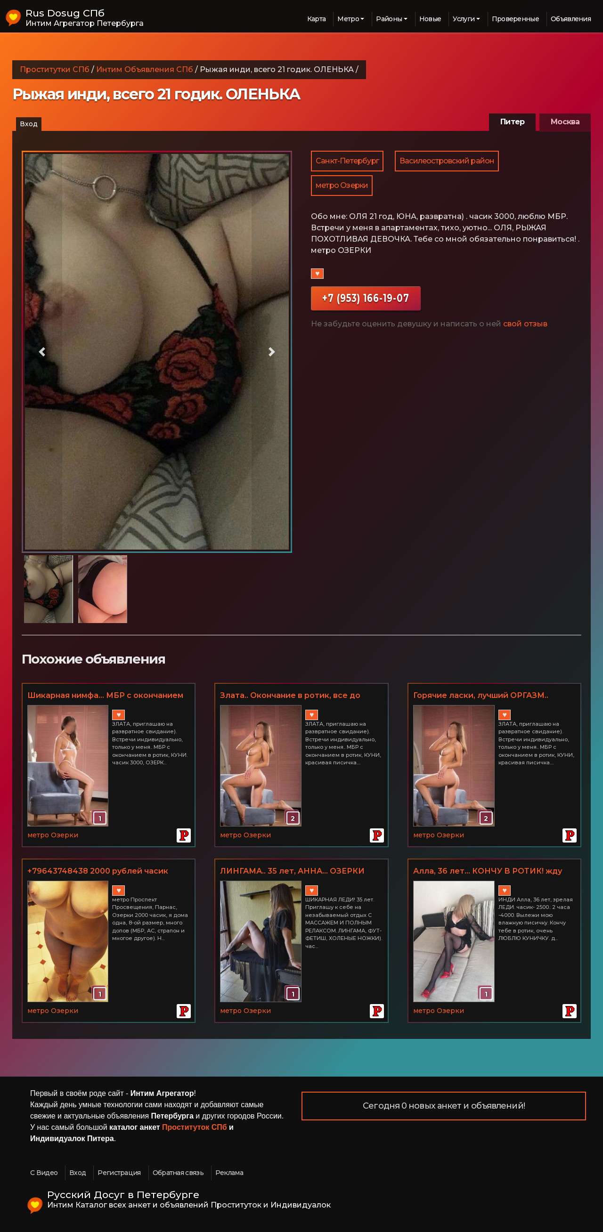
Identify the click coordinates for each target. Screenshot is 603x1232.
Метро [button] (348, 19)
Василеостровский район (446, 160)
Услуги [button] (463, 19)
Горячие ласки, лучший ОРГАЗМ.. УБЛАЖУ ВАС (480, 696)
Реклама (229, 1172)
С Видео (43, 1172)
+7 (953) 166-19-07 (365, 298)
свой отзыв (525, 323)
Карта (316, 19)
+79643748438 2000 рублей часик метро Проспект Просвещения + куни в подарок (105, 872)
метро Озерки (342, 185)
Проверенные (515, 19)
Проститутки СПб (55, 69)
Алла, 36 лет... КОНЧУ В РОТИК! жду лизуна (487, 872)
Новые (430, 19)
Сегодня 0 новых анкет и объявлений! (444, 1106)
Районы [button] (389, 19)
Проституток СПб (194, 1127)
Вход (29, 124)
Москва (565, 121)
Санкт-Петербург (347, 160)
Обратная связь (178, 1172)
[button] (42, 352)
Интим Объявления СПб (144, 69)
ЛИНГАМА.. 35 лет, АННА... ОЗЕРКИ (292, 871)
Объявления (571, 19)
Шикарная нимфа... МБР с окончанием (105, 695)
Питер (512, 121)
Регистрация (119, 1172)
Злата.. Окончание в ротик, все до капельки (290, 696)
